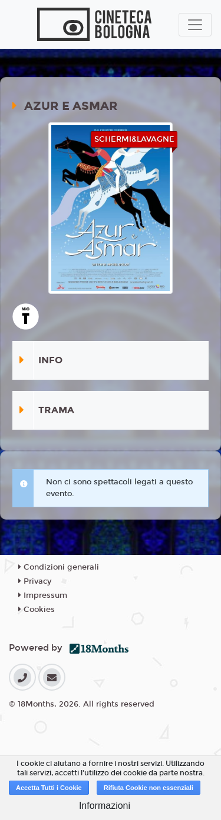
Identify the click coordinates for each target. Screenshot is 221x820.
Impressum (42, 595)
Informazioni (104, 806)
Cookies (36, 609)
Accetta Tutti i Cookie (49, 787)
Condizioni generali (58, 567)
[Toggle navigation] (195, 24)
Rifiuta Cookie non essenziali (148, 787)
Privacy (34, 581)
